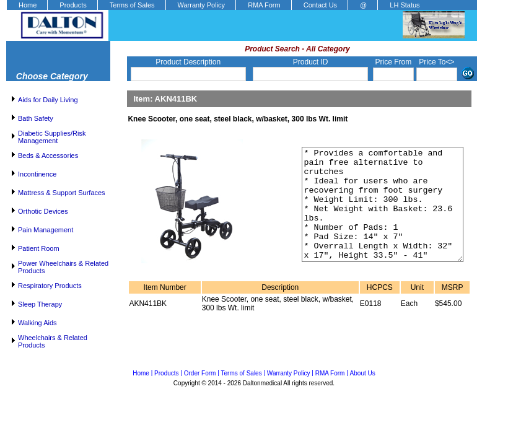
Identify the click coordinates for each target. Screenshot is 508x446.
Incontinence (37, 174)
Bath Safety (35, 118)
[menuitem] (26, 5)
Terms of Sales (132, 5)
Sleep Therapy (40, 304)
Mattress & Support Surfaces (61, 192)
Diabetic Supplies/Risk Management (51, 136)
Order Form (200, 373)
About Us (362, 373)
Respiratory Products (50, 285)
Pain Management (45, 230)
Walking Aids (37, 322)
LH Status (404, 5)
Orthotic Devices (43, 211)
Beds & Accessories (48, 155)
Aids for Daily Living (48, 99)
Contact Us (320, 5)
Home (28, 5)
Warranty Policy (202, 5)
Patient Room (38, 248)
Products (72, 5)
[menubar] (218, 5)
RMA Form (264, 5)
